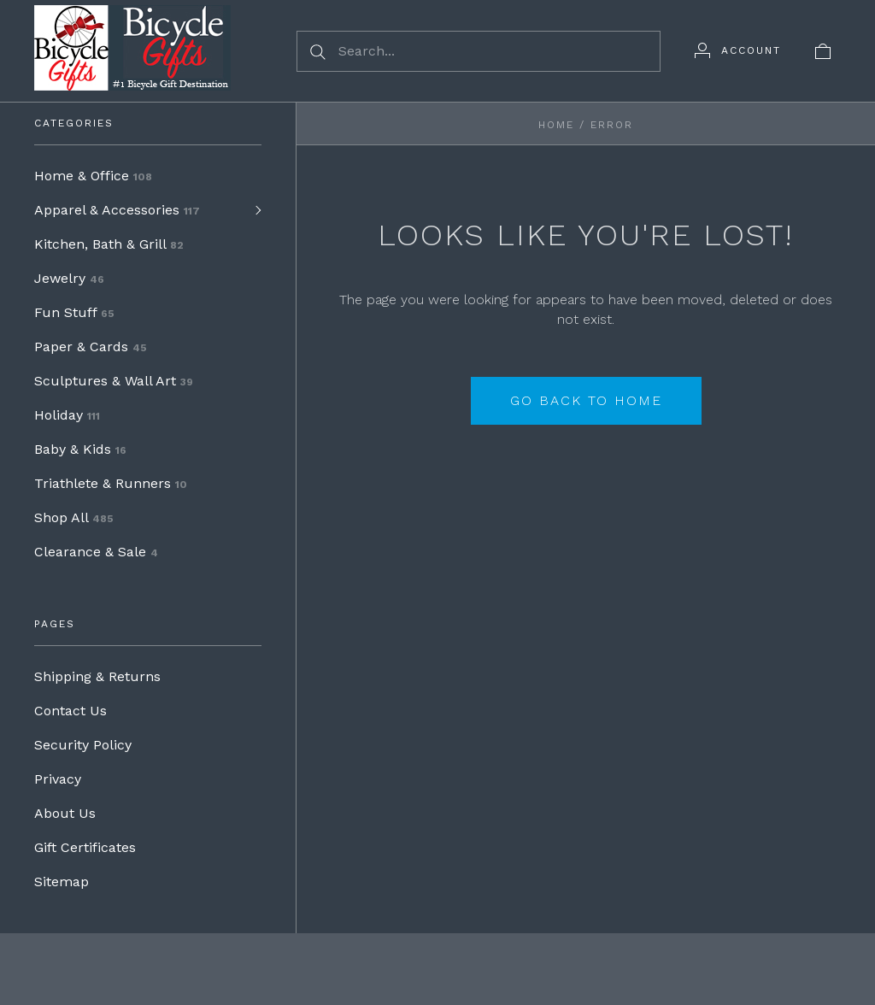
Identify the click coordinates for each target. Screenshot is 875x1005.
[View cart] (823, 50)
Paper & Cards (90, 346)
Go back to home (586, 400)
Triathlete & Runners (110, 483)
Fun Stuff (74, 312)
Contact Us (70, 710)
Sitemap (61, 881)
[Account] (738, 50)
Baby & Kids (80, 449)
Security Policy (83, 745)
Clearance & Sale (96, 552)
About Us (65, 813)
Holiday (67, 415)
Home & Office (93, 176)
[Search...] (479, 51)
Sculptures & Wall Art (113, 381)
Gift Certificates (85, 847)
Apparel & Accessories (117, 210)
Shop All (74, 517)
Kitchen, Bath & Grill (109, 244)
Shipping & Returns (97, 676)
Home (556, 125)
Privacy (57, 779)
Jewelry (69, 278)
